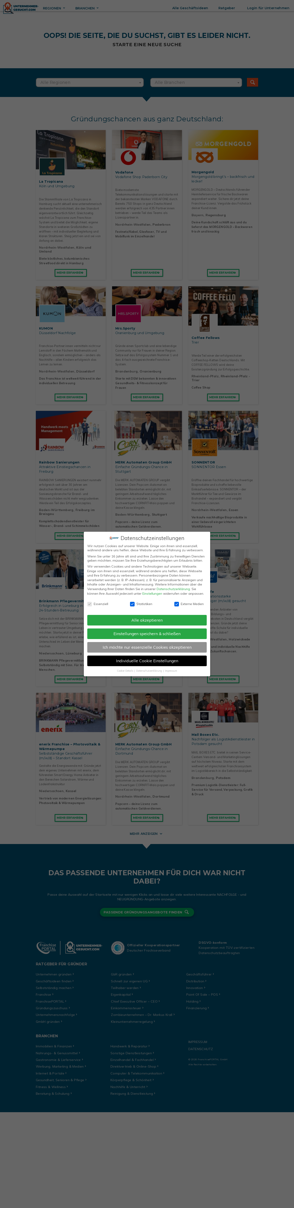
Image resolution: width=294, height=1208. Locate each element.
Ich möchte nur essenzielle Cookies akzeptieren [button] (147, 644)
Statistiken (141, 602)
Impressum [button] (171, 668)
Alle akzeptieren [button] (147, 617)
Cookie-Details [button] (125, 668)
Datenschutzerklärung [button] (149, 668)
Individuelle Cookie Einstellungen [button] (147, 658)
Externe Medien (189, 602)
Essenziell (97, 602)
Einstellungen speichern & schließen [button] (147, 631)
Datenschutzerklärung (173, 587)
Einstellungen (152, 591)
